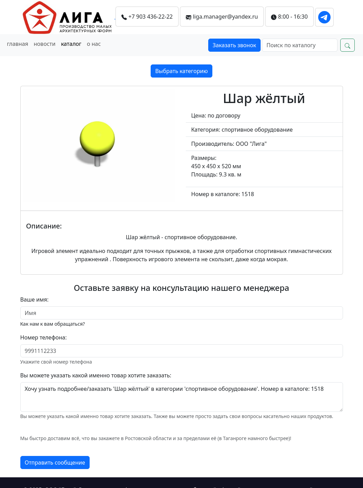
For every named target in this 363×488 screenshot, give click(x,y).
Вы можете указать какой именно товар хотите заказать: (95, 375)
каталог (71, 44)
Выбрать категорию (181, 71)
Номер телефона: (43, 337)
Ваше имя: (34, 299)
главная (17, 44)
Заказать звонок (234, 45)
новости (45, 44)
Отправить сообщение (55, 462)
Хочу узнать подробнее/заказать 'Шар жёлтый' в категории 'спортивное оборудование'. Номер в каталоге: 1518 (181, 397)
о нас (94, 44)
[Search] (299, 45)
